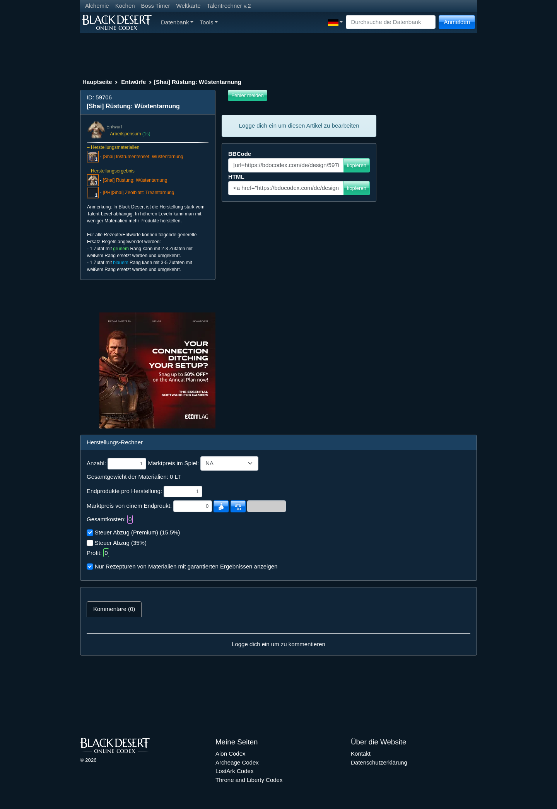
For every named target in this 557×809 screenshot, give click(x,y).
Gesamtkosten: (106, 519)
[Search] (391, 22)
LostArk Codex (234, 771)
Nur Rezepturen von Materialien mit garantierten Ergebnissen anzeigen (186, 566)
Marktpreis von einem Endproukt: (129, 505)
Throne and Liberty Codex (248, 780)
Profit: (94, 553)
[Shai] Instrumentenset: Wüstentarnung (143, 156)
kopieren (356, 165)
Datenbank (177, 22)
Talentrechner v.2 (229, 5)
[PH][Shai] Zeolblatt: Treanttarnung (138, 192)
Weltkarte (188, 5)
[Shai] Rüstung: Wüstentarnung (135, 180)
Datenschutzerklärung (379, 762)
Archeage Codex (237, 762)
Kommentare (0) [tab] (114, 609)
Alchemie (97, 5)
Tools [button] (209, 22)
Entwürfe (133, 82)
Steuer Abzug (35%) (121, 542)
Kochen (125, 5)
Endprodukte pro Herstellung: (124, 491)
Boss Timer (155, 5)
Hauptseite (97, 82)
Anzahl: (96, 463)
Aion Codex (230, 753)
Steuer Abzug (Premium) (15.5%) (137, 532)
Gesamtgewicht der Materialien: (127, 476)
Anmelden (457, 22)
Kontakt (361, 753)
